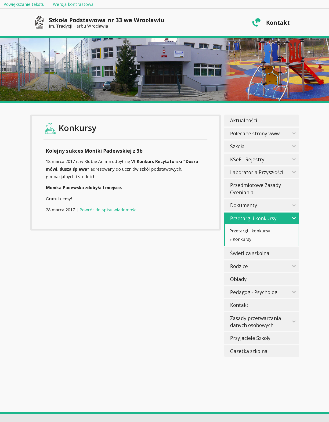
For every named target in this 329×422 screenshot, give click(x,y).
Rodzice (239, 266)
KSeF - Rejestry (247, 159)
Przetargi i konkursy (253, 218)
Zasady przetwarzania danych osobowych (255, 321)
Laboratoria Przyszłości (256, 172)
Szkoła (237, 146)
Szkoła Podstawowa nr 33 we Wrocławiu (107, 22)
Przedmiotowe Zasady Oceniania (255, 188)
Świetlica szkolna (249, 253)
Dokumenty (243, 205)
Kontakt (278, 22)
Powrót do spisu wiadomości (108, 210)
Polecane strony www (255, 133)
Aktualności (243, 120)
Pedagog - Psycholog (253, 292)
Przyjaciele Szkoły (250, 338)
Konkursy (242, 239)
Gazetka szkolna (249, 351)
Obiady (238, 279)
